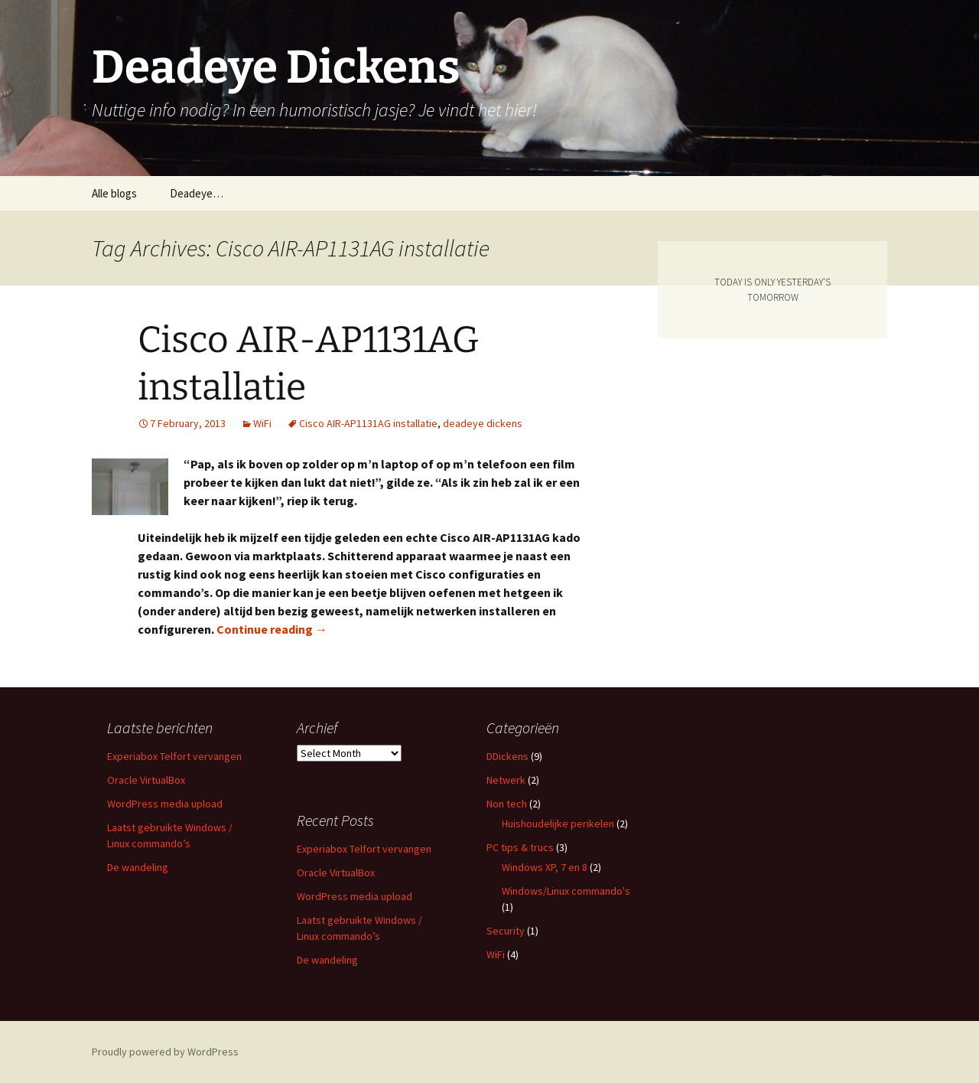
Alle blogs (114, 193)
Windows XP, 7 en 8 (544, 867)
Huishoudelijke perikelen (558, 823)
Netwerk (505, 780)
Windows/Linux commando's (566, 891)
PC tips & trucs (520, 847)
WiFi (262, 423)
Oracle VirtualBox (146, 780)
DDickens (507, 756)
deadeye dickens (482, 423)
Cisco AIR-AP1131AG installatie (368, 423)
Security (505, 931)
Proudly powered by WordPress (165, 1052)
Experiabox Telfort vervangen (174, 756)
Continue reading (271, 629)
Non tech (506, 804)
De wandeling (137, 867)
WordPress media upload (165, 804)
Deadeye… (196, 193)
